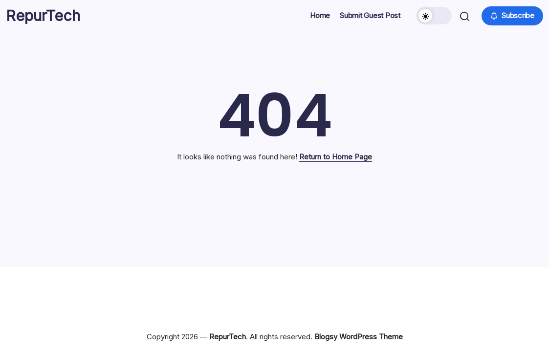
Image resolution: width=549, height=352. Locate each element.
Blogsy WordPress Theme (358, 336)
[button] (433, 19)
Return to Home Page (335, 164)
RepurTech (44, 19)
